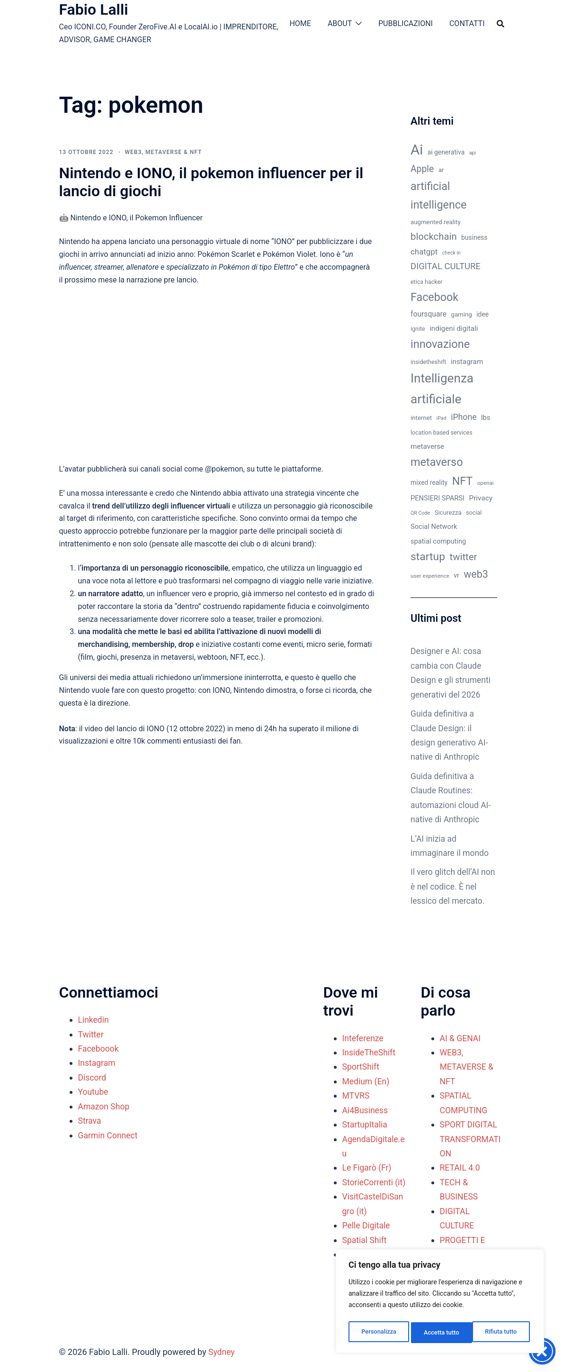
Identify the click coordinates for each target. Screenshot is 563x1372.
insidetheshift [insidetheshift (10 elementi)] (428, 361)
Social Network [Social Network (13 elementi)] (434, 526)
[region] (440, 1303)
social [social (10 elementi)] (474, 512)
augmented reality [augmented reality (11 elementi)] (436, 222)
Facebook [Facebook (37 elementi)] (434, 297)
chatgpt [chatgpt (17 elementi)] (424, 251)
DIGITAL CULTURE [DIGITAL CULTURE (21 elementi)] (446, 266)
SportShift (361, 1065)
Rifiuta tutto (439, 1332)
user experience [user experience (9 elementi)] (430, 575)
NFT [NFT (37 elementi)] (462, 481)
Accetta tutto (501, 1332)
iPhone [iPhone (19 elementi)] (463, 417)
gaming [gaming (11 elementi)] (461, 314)
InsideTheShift (369, 1051)
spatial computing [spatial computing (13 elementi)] (438, 541)
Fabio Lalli (93, 9)
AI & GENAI (461, 1036)
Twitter (91, 1032)
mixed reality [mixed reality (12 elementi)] (429, 482)
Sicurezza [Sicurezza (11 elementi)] (448, 512)
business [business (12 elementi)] (474, 237)
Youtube (93, 1090)
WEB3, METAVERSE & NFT (163, 152)
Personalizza (378, 1332)
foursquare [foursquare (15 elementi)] (429, 313)
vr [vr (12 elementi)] (456, 575)
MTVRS (356, 1094)
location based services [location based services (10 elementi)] (442, 432)
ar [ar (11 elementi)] (441, 169)
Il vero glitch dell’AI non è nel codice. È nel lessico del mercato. (453, 885)
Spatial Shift (365, 1251)
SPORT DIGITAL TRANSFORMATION (471, 1137)
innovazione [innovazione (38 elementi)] (440, 344)
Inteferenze (363, 1036)
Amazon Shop (104, 1104)
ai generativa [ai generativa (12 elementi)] (446, 152)
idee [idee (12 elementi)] (482, 314)
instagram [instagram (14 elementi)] (467, 361)
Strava (90, 1119)
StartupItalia (365, 1122)
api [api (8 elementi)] (472, 153)
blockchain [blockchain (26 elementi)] (434, 236)
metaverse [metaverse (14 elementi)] (427, 446)
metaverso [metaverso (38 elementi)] (437, 462)
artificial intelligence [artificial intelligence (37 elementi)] (438, 195)
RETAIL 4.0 (460, 1165)
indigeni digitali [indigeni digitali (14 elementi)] (453, 328)
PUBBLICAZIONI (405, 23)
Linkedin (94, 1018)
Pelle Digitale (367, 1237)
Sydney (221, 1348)
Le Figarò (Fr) (367, 1165)
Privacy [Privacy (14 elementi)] (480, 498)
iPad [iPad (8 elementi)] (442, 418)
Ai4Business (365, 1108)
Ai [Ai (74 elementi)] (417, 150)
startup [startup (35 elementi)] (428, 556)
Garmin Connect (108, 1133)
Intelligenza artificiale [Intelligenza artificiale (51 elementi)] (442, 388)
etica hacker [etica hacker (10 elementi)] (426, 281)
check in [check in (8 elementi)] (451, 253)
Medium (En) (366, 1079)
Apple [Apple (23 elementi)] (422, 169)
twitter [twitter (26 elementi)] (463, 557)
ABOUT (340, 23)
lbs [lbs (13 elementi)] (485, 417)
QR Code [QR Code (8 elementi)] (420, 513)
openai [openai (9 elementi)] (485, 483)
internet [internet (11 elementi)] (421, 417)
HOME (300, 23)
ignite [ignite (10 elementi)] (418, 328)
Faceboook (99, 1047)
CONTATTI (467, 23)
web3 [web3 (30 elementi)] (476, 574)
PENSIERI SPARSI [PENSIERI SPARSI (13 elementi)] (438, 498)
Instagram (97, 1061)
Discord (92, 1076)
